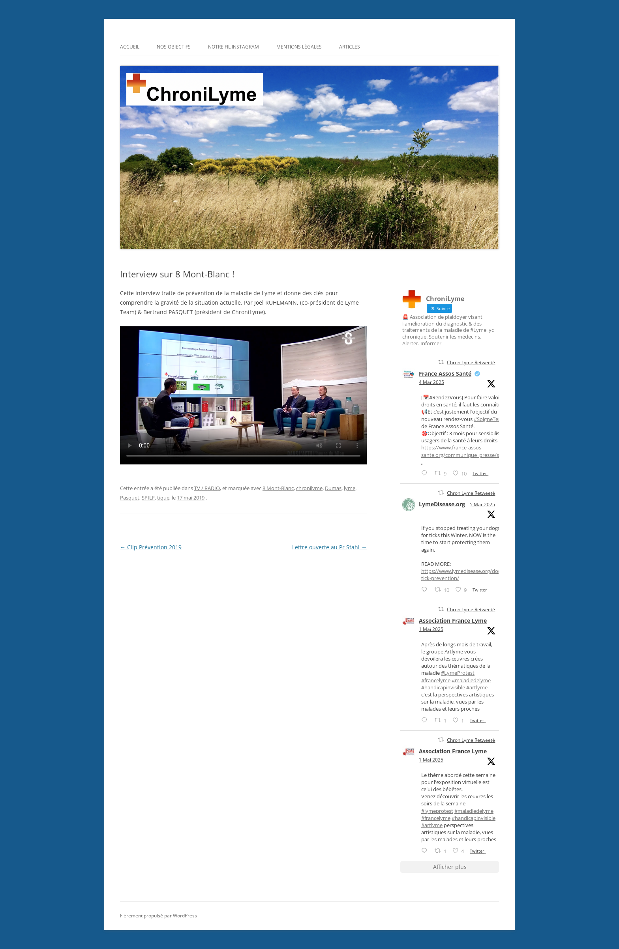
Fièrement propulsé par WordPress (158, 915)
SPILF (148, 497)
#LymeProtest (458, 672)
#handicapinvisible (443, 687)
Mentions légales (299, 46)
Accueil (129, 46)
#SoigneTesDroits (494, 419)
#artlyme (477, 687)
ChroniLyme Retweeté (471, 362)
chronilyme (309, 488)
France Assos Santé (445, 373)
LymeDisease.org (442, 504)
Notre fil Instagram (233, 46)
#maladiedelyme (471, 680)
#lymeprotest (437, 810)
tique (163, 497)
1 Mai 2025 (431, 629)
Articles (349, 46)
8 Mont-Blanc (278, 488)
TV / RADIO (207, 488)
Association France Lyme (453, 620)
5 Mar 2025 (482, 504)
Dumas (333, 488)
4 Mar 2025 (431, 382)
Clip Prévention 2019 (151, 547)
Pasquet (129, 497)
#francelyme (435, 680)
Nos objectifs (174, 46)
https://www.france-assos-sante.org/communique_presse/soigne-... (468, 454)
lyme (349, 488)
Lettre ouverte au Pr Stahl (329, 547)
